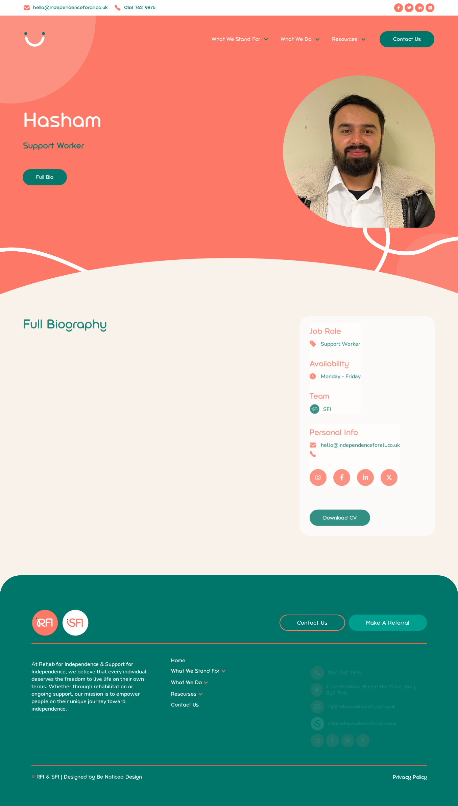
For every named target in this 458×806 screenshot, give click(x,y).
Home (178, 660)
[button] (240, 39)
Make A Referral (387, 622)
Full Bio (43, 177)
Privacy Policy (410, 777)
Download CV (340, 528)
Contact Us (407, 39)
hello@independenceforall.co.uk (360, 456)
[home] (46, 39)
